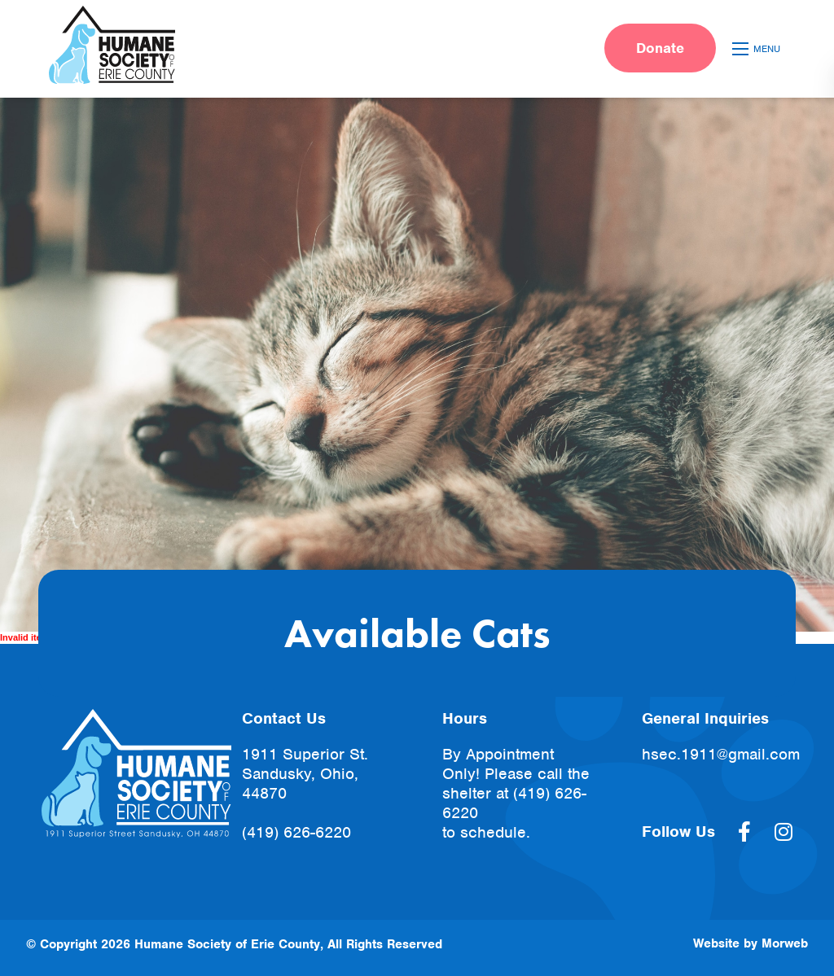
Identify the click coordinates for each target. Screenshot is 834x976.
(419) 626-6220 (296, 832)
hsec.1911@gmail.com (721, 754)
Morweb (785, 943)
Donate (660, 48)
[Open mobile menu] (758, 49)
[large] (744, 832)
